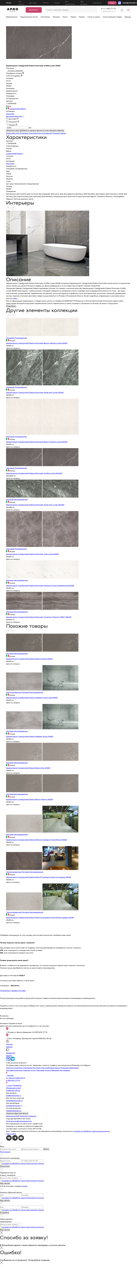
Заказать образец (57, 131)
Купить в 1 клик (43, 131)
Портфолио (97, 3)
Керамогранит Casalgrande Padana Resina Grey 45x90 (28, 768)
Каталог (33, 10)
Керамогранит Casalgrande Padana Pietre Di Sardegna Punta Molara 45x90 (36, 840)
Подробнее (10, 306)
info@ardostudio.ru (13, 1111)
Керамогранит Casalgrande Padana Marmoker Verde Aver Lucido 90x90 (35, 392)
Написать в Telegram (28, 1116)
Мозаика (56, 17)
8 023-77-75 (108, 8)
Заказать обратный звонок (17, 1113)
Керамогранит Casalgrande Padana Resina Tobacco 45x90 (29, 799)
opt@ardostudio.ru (13, 1096)
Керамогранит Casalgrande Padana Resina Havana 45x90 (29, 659)
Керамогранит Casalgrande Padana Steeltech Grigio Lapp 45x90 (32, 698)
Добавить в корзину (28, 131)
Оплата (46, 3)
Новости (9, 1068)
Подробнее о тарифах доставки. (13, 991)
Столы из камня (93, 17)
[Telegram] (15, 1140)
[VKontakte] (9, 1140)
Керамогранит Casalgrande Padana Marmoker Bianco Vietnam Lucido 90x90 (36, 442)
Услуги (57, 3)
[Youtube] (21, 1140)
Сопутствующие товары (112, 17)
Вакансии (55, 1070)
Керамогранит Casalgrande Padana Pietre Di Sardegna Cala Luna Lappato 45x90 (38, 877)
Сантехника (45, 17)
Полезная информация (69, 1068)
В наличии (18, 1070)
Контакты (37, 1068)
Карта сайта (11, 1134)
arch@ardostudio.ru (14, 1106)
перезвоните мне (108, 11)
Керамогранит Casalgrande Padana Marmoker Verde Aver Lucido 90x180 (35, 505)
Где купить (21, 3)
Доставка (33, 3)
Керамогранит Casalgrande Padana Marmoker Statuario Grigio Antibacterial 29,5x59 (40, 586)
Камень (82, 17)
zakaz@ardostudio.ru (130, 3)
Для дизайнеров (70, 3)
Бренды (128, 17)
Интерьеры (24, 133)
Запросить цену (12, 131)
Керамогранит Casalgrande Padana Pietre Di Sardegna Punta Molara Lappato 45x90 (40, 917)
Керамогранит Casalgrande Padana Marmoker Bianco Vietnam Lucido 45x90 (36, 343)
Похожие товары (59, 133)
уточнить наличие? (15, 71)
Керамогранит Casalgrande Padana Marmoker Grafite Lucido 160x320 (34, 473)
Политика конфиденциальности (19, 1121)
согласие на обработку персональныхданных (91, 1131)
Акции (112, 3)
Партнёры (40, 1070)
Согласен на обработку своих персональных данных (23, 1163)
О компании (18, 1068)
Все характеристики (15, 116)
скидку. (25, 1186)
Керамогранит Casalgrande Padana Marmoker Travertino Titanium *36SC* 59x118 (38, 617)
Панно (65, 17)
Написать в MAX (12, 1116)
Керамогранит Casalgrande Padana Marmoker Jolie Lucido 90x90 (32, 554)
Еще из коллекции (44, 133)
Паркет (73, 17)
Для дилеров (83, 3)
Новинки (26, 1070)
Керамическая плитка (29, 17)
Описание (33, 133)
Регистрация (5, 1152)
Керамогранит (12, 17)
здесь (15, 298)
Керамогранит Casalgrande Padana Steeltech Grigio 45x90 (29, 736)
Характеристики (12, 133)
